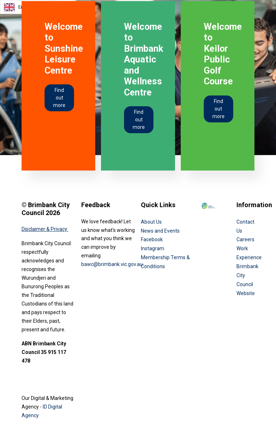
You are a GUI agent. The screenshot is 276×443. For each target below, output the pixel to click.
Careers (245, 239)
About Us (151, 222)
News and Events (160, 231)
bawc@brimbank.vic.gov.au (112, 264)
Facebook (152, 239)
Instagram (152, 248)
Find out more (59, 97)
